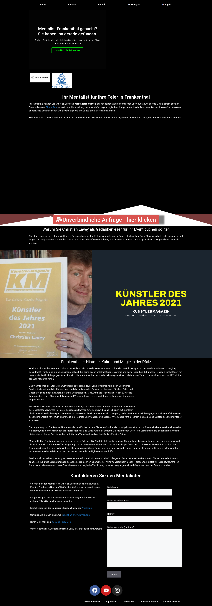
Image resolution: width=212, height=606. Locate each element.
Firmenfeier (51, 107)
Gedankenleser (92, 601)
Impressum (111, 601)
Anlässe (72, 4)
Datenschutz (129, 601)
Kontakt (102, 4)
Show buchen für (171, 601)
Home (43, 4)
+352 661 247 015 (61, 521)
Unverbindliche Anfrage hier (67, 50)
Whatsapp (87, 508)
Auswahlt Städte (149, 601)
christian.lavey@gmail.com (76, 515)
